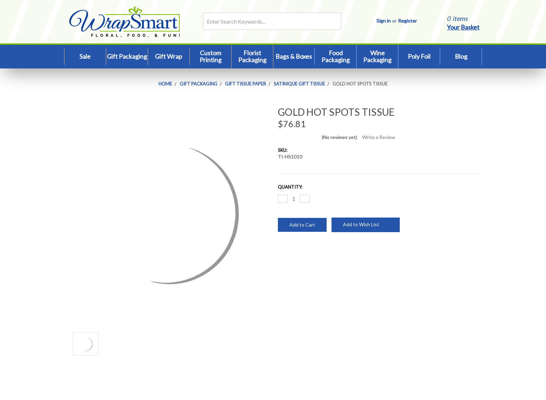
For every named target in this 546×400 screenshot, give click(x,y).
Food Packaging (335, 56)
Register (407, 20)
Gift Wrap (168, 56)
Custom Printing (210, 56)
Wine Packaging (377, 56)
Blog (461, 56)
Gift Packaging (127, 56)
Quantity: (290, 187)
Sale (85, 56)
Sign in (383, 20)
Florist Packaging (252, 56)
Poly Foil (419, 56)
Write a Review (378, 137)
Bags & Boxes (293, 56)
